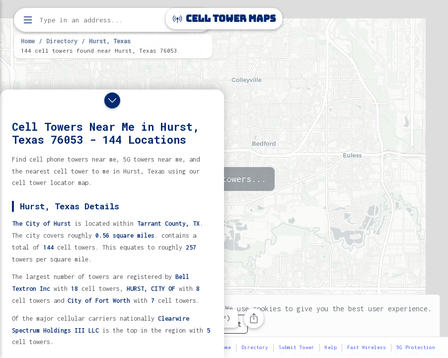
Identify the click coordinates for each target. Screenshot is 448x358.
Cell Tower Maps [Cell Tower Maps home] (224, 18)
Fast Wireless (366, 347)
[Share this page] (254, 318)
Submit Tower (296, 347)
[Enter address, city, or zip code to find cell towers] (114, 20)
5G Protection (415, 347)
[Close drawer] (112, 100)
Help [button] (331, 347)
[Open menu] (28, 20)
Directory (61, 41)
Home (28, 41)
